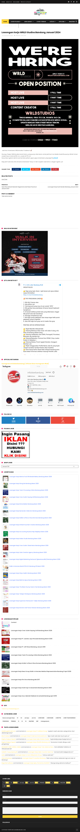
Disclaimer (16, 2)
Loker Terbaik (41, 21)
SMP (37, 721)
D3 (21, 718)
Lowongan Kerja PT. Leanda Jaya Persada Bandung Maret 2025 (31, 639)
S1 (18, 721)
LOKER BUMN (50, 718)
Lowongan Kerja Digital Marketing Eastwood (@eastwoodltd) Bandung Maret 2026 (34, 559)
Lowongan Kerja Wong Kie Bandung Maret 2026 (24, 483)
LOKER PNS (58, 718)
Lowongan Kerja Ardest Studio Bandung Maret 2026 (25, 538)
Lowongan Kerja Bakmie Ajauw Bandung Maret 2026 (25, 580)
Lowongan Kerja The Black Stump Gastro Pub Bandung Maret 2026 (30, 587)
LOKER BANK (41, 718)
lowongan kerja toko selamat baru (42, 747)
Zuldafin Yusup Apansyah (9, 752)
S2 (22, 721)
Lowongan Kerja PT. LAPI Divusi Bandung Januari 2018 (28, 647)
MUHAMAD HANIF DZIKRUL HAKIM (11, 747)
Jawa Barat (28, 21)
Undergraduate (45, 721)
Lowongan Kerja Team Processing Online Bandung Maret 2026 (28, 490)
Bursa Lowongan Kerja (9, 718)
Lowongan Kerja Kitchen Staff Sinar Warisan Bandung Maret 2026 (29, 608)
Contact (13, 622)
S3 (25, 721)
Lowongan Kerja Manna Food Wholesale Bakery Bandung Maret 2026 (30, 476)
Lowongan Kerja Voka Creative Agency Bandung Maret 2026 (28, 552)
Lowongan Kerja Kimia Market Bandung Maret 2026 (25, 504)
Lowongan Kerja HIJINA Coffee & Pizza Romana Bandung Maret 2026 (30, 518)
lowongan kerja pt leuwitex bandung (33, 758)
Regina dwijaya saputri (9, 739)
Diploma (62, 21)
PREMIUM (18, 35)
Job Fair (34, 718)
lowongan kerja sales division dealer (37, 739)
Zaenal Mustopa (7, 758)
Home (3, 2)
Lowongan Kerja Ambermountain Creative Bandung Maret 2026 (29, 525)
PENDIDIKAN (6, 721)
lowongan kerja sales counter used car (40, 752)
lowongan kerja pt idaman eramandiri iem (33, 736)
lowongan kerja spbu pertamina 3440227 (37, 763)
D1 (17, 718)
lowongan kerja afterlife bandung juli (38, 742)
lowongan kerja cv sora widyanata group (28, 755)
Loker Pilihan (15, 21)
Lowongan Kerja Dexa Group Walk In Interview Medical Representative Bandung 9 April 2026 (41, 671)
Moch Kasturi (6, 736)
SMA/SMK (72, 21)
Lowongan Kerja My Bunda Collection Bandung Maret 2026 (27, 511)
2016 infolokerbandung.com (17, 829)
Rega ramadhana (7, 763)
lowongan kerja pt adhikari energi (36, 731)
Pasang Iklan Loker (10, 26)
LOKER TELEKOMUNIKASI (69, 718)
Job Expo (26, 718)
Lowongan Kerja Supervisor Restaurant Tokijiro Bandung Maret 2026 (30, 601)
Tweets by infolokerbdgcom (10, 709)
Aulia (3, 755)
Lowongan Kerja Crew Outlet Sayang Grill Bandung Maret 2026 (28, 497)
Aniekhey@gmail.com (9, 731)
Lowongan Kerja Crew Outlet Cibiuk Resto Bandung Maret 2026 (28, 545)
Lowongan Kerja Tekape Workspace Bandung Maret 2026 (27, 594)
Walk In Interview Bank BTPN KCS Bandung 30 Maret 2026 (26, 566)
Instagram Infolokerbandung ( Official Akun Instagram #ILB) (25, 364)
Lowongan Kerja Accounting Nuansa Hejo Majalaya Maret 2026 (28, 532)
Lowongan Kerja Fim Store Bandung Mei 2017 (25, 679)
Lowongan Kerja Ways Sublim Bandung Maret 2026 (25, 573)
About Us (9, 2)
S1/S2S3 (52, 21)
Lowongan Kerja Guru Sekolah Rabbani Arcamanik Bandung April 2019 (34, 696)
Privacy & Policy (26, 2)
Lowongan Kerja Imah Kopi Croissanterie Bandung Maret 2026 (31, 688)
